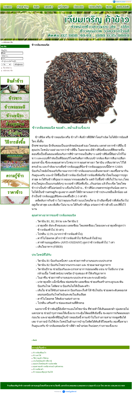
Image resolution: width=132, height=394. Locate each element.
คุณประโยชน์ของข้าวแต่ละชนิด (45, 364)
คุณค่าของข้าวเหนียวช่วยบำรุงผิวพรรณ (48, 366)
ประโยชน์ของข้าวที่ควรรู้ (42, 361)
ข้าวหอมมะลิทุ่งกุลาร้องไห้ (43, 372)
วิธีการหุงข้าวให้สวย (40, 358)
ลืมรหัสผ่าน (7, 68)
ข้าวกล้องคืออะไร (39, 353)
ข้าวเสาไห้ (37, 355)
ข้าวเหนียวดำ (38, 369)
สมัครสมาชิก (8, 71)
